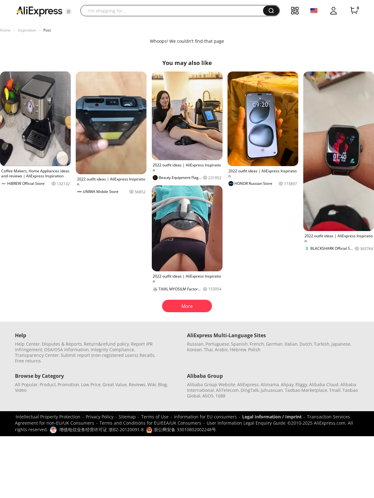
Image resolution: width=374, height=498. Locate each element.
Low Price (91, 384)
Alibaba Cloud (323, 384)
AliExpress (248, 384)
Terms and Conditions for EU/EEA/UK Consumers (150, 423)
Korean (194, 350)
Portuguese (217, 344)
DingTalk (250, 390)
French (257, 344)
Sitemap (127, 417)
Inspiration (27, 30)
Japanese (340, 344)
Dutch (306, 344)
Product (48, 384)
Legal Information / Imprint (272, 417)
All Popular (26, 384)
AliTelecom (227, 390)
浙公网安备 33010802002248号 (181, 429)
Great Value (115, 384)
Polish (254, 350)
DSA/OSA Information (66, 350)
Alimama (270, 384)
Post (47, 30)
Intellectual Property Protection (48, 417)
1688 (220, 396)
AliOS (207, 396)
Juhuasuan (272, 390)
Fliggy (301, 384)
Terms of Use (155, 417)
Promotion (68, 384)
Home (5, 30)
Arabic (221, 350)
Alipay (287, 384)
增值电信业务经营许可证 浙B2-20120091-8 (101, 429)
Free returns (28, 361)
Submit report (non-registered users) (99, 355)
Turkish (321, 344)
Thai (208, 350)
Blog (162, 384)
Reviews (137, 384)
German (274, 344)
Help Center (27, 344)
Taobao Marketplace (306, 390)
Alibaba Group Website (211, 384)
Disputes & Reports (62, 344)
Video (20, 390)
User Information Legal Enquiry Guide (246, 423)
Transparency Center (37, 355)
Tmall (335, 390)
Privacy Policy (99, 417)
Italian (291, 344)
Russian (195, 344)
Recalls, (148, 355)
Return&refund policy (106, 344)
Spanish (239, 344)
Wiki (151, 384)
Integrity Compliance (112, 350)
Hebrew (238, 350)
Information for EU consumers (205, 417)
